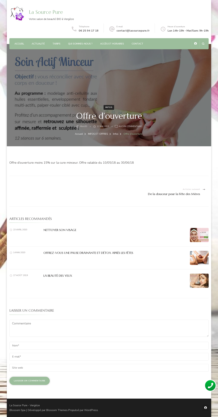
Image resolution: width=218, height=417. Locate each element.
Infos (108, 107)
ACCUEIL (19, 43)
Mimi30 (83, 126)
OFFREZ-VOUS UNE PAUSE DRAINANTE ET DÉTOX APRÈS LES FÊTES (88, 253)
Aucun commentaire (130, 126)
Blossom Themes (57, 410)
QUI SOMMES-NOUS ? (80, 43)
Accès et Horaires (112, 43)
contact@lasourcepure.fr (133, 31)
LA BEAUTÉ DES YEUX (57, 276)
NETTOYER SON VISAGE (59, 230)
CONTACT (137, 43)
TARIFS (56, 43)
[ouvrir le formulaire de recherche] (203, 44)
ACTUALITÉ (38, 43)
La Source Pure (46, 12)
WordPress (91, 410)
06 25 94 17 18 (88, 31)
